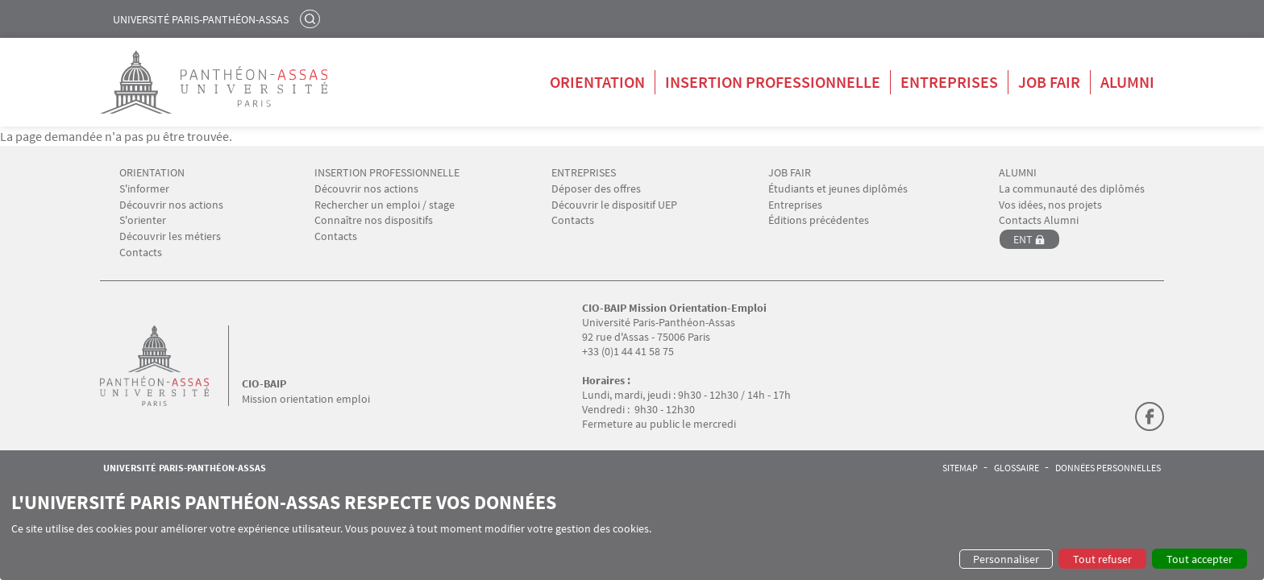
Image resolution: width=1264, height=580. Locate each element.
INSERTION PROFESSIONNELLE (386, 173)
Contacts (140, 252)
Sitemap (960, 468)
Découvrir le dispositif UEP (614, 205)
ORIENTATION (152, 173)
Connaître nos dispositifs (373, 220)
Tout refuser (1102, 559)
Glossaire (1016, 468)
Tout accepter (1199, 559)
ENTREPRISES (583, 173)
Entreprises (949, 82)
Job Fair (1049, 82)
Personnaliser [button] (1006, 559)
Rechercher (312, 18)
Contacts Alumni (1039, 220)
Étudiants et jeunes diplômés (838, 189)
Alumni (1127, 82)
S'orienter (142, 220)
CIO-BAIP (264, 383)
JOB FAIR (789, 173)
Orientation (597, 82)
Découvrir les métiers (170, 236)
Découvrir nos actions (171, 205)
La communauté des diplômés (1072, 189)
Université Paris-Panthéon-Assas (201, 19)
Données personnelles (1108, 468)
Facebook (1149, 416)
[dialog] (632, 530)
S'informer (144, 189)
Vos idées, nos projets (1050, 205)
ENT (1023, 239)
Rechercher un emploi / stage (384, 205)
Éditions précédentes (818, 220)
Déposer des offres (596, 189)
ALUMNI (1018, 173)
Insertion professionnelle (772, 82)
